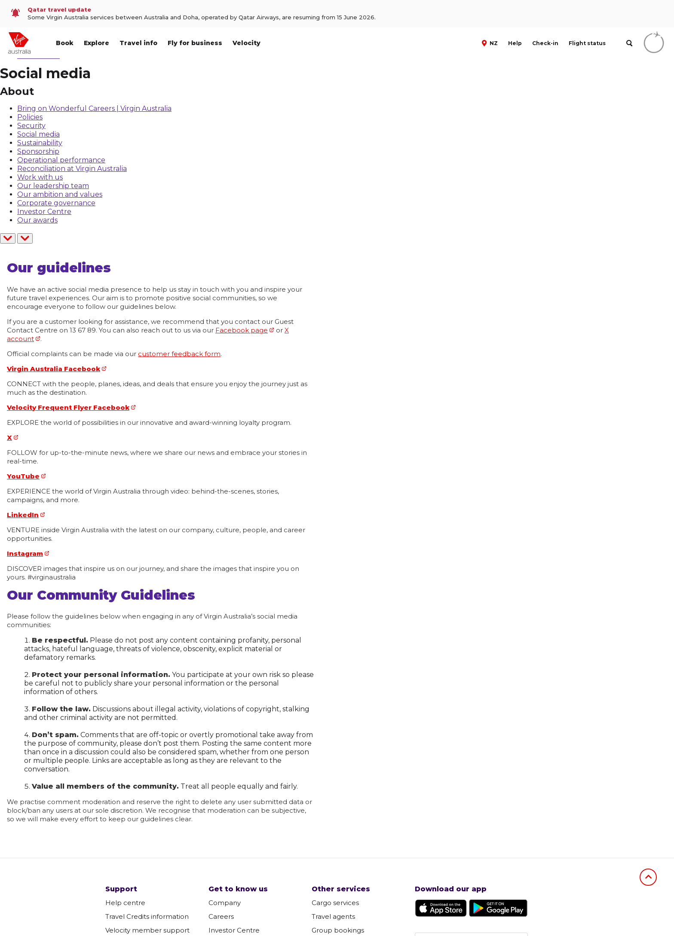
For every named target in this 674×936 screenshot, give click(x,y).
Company (224, 903)
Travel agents (333, 916)
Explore (96, 43)
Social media (38, 134)
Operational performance (61, 160)
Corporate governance (56, 203)
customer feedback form (179, 354)
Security (31, 126)
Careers (221, 916)
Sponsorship (38, 151)
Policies (30, 117)
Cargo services (335, 903)
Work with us (40, 177)
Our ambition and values (59, 194)
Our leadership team (53, 186)
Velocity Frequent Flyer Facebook (68, 407)
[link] (337, 13)
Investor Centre (44, 211)
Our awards (37, 220)
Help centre (125, 903)
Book (65, 43)
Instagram (25, 553)
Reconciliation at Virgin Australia (72, 169)
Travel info (138, 43)
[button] (490, 42)
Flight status (587, 43)
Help (515, 43)
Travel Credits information (147, 916)
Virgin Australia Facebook (53, 369)
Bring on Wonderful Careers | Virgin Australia (94, 108)
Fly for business (195, 43)
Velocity (246, 43)
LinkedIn (23, 515)
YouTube (23, 476)
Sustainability (39, 143)
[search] (629, 43)
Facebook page (241, 330)
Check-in (545, 43)
